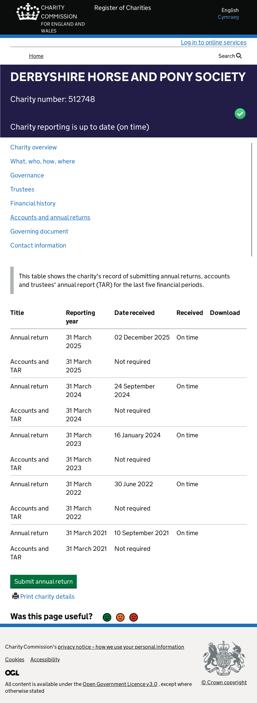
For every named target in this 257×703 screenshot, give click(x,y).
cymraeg (228, 17)
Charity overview (33, 147)
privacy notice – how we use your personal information (121, 647)
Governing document (39, 231)
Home (36, 56)
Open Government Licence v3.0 (120, 684)
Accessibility (45, 659)
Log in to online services (214, 42)
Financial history (33, 203)
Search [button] (230, 56)
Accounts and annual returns (50, 217)
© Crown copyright (224, 682)
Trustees (22, 189)
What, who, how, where (42, 161)
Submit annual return (45, 581)
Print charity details (43, 596)
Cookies (14, 659)
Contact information (38, 245)
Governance (27, 175)
